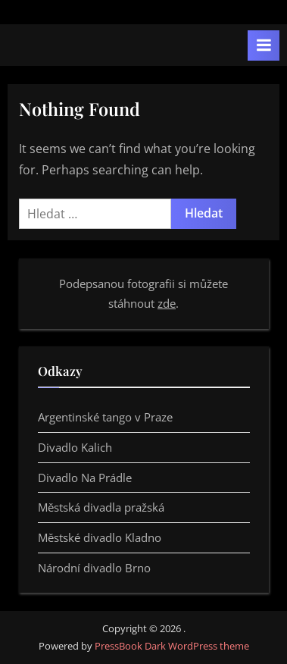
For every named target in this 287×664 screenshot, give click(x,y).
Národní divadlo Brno (94, 567)
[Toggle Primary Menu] (263, 45)
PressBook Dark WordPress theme (172, 646)
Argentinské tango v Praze (105, 416)
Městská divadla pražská (101, 507)
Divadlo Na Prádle (85, 477)
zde (167, 303)
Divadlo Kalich (75, 447)
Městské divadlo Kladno (99, 537)
